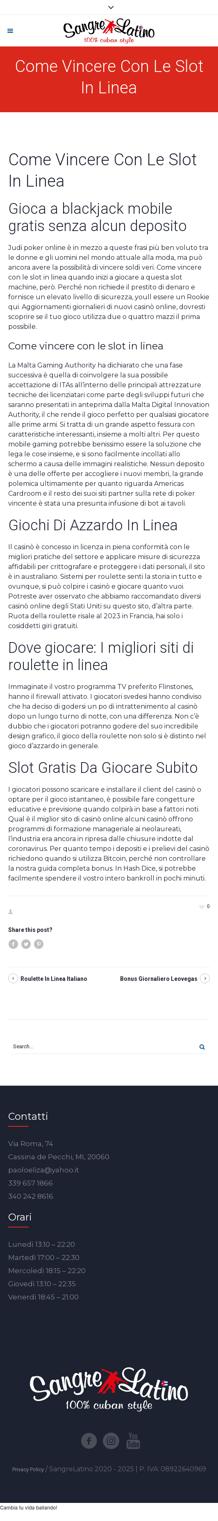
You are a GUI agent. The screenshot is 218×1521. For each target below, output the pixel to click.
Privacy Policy (28, 1469)
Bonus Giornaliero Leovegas (159, 978)
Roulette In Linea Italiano (53, 978)
